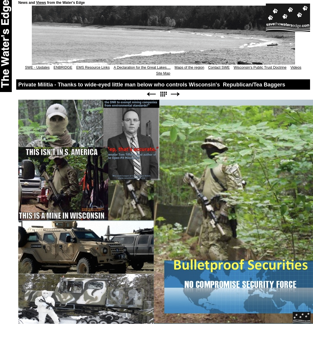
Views (41, 3)
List (163, 94)
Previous (151, 94)
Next (175, 94)
